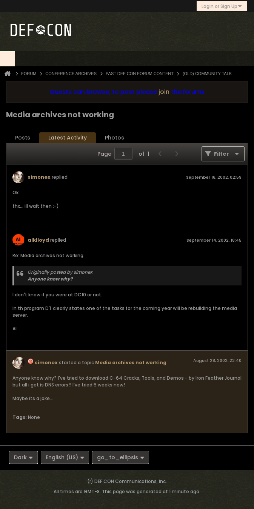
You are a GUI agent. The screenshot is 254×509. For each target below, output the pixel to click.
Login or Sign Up (222, 6)
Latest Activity (67, 137)
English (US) (65, 457)
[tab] (22, 137)
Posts (22, 137)
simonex (39, 177)
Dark (23, 457)
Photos (114, 137)
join (164, 91)
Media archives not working (130, 362)
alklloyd (38, 240)
